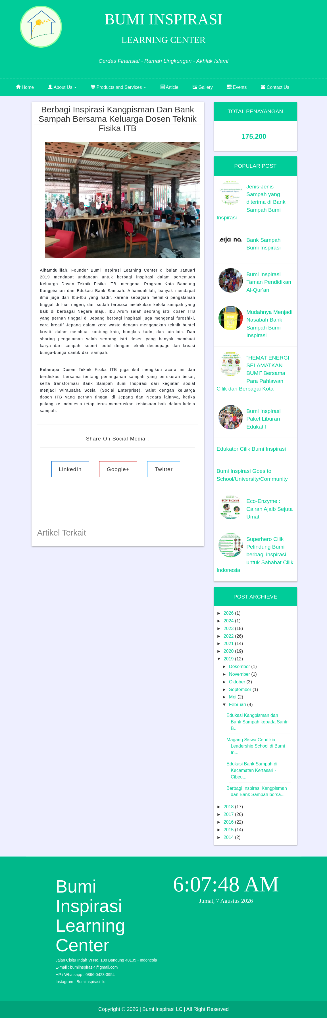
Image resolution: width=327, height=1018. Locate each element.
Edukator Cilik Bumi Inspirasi (251, 449)
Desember (240, 666)
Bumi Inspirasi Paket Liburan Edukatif (263, 419)
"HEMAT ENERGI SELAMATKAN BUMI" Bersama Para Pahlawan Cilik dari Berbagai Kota (252, 373)
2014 (229, 837)
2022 (229, 636)
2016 (229, 822)
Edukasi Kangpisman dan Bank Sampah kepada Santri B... (257, 722)
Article (169, 87)
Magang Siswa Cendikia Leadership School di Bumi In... (255, 746)
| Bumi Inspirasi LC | (162, 1009)
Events (237, 87)
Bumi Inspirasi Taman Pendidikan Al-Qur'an (268, 282)
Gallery (203, 87)
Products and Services (118, 87)
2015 (229, 829)
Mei (233, 696)
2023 (229, 628)
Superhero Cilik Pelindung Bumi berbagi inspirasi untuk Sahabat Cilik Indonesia (254, 554)
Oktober (237, 681)
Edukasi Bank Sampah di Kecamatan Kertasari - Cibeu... (251, 770)
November (240, 674)
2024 (229, 620)
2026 (229, 613)
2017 (229, 814)
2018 (229, 806)
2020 (229, 651)
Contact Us (275, 87)
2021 (229, 643)
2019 (229, 658)
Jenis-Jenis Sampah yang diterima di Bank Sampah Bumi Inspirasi (251, 202)
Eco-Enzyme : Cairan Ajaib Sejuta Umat (269, 509)
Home (25, 87)
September (241, 689)
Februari (238, 704)
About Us (62, 87)
